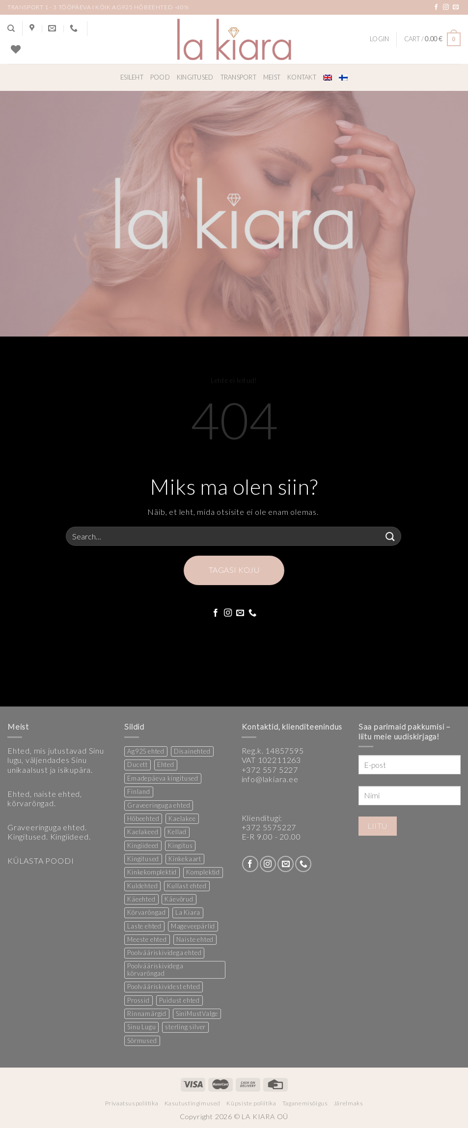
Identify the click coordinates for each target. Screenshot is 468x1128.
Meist (271, 77)
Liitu (377, 825)
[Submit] (390, 536)
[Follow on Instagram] (446, 7)
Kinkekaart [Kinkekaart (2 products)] (184, 859)
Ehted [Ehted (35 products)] (165, 764)
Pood (160, 77)
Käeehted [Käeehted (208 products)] (141, 899)
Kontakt (301, 77)
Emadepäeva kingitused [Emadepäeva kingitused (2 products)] (162, 778)
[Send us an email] (456, 7)
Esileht (131, 77)
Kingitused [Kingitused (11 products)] (143, 859)
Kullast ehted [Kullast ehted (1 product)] (186, 886)
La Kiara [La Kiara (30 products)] (187, 912)
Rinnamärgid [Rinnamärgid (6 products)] (146, 1013)
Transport (238, 77)
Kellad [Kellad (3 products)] (177, 832)
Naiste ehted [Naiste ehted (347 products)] (195, 939)
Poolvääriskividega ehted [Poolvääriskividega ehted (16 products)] (164, 953)
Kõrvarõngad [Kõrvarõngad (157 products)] (146, 912)
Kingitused (195, 77)
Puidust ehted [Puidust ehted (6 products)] (179, 1000)
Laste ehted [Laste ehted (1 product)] (144, 926)
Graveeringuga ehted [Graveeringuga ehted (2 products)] (158, 805)
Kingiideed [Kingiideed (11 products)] (143, 845)
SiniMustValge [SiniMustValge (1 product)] (197, 1013)
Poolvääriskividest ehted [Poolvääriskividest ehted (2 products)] (163, 986)
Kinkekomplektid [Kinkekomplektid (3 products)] (152, 872)
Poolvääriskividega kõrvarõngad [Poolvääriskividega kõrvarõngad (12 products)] (155, 969)
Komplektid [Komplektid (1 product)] (203, 872)
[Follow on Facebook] (436, 7)
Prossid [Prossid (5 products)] (138, 1000)
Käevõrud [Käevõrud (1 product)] (179, 899)
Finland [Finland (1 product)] (138, 791)
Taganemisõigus (305, 1103)
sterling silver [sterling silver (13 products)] (185, 1027)
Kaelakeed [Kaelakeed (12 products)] (142, 832)
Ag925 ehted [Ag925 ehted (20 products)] (146, 751)
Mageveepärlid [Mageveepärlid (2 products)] (193, 926)
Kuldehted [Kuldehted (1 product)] (142, 886)
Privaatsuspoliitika (132, 1103)
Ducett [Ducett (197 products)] (137, 764)
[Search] (11, 28)
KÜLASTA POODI (40, 860)
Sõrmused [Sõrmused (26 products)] (142, 1040)
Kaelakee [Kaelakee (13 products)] (181, 818)
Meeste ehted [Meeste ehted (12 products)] (147, 939)
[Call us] (252, 613)
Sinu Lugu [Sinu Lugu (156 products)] (141, 1027)
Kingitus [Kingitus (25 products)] (180, 845)
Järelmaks (348, 1103)
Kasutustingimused (192, 1103)
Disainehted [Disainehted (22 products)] (192, 751)
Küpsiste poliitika (251, 1103)
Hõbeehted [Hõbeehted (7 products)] (143, 818)
